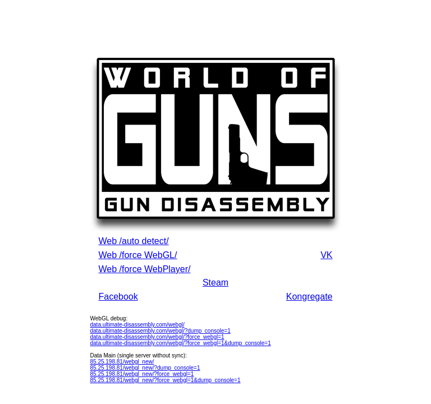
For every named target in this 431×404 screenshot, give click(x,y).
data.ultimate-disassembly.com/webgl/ (137, 325)
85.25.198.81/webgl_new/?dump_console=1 (145, 368)
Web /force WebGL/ (138, 255)
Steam (215, 282)
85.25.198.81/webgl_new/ (122, 362)
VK (326, 255)
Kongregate (309, 296)
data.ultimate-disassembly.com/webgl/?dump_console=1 (160, 331)
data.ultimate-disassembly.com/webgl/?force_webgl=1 (157, 337)
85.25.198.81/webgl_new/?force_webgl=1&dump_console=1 (165, 380)
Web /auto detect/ (134, 241)
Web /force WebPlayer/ (145, 269)
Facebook (118, 296)
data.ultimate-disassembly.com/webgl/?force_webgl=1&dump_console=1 (180, 343)
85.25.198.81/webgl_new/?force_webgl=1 (142, 374)
